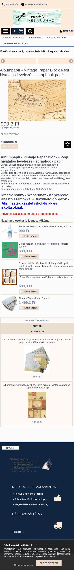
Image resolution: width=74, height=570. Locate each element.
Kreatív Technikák (36, 51)
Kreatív (4, 51)
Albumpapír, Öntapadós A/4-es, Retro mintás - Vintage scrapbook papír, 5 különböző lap (37, 386)
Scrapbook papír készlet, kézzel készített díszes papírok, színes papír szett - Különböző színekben (37, 341)
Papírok (65, 51)
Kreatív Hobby (17, 51)
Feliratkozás (9, 146)
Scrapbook (53, 51)
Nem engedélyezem (24, 565)
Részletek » (18, 532)
